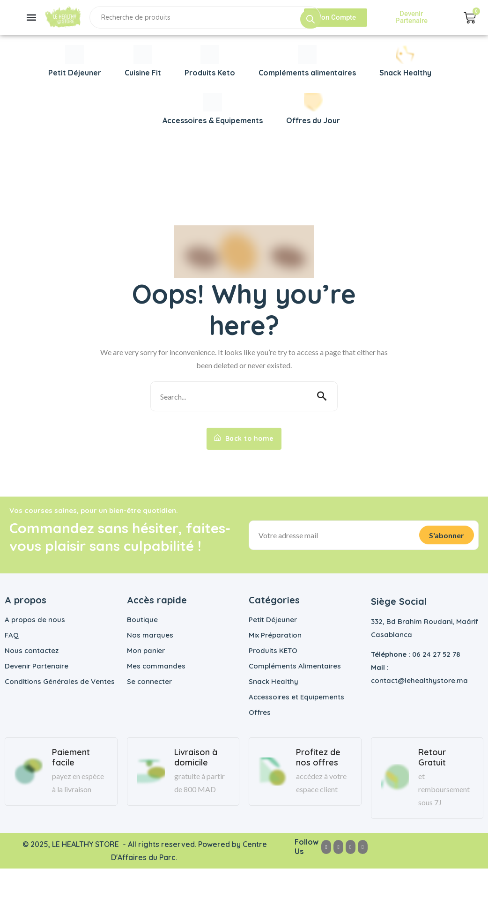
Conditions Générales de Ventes (60, 681)
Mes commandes (156, 665)
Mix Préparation (275, 635)
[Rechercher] (310, 19)
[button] (31, 17)
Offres (260, 712)
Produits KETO (273, 650)
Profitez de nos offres (318, 757)
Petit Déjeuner (273, 619)
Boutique (142, 619)
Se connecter (149, 681)
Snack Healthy (273, 681)
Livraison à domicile (195, 757)
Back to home (244, 438)
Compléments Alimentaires (295, 665)
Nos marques (150, 635)
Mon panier (146, 650)
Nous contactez (32, 650)
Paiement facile (71, 757)
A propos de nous (35, 619)
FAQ (12, 635)
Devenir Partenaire (36, 665)
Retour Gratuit (432, 757)
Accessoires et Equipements (296, 696)
